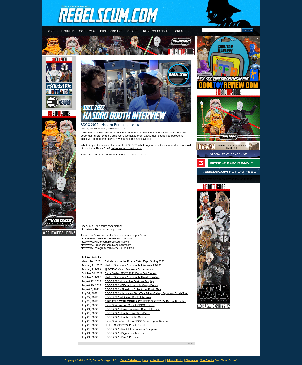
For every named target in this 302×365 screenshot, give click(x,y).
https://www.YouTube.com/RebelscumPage (106, 238)
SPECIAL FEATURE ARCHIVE (228, 154)
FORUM (178, 31)
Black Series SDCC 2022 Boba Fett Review (131, 273)
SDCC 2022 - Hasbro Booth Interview (110, 125)
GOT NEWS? (87, 31)
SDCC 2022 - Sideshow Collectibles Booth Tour (133, 289)
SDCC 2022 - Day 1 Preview (122, 337)
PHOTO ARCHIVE (111, 31)
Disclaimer (191, 360)
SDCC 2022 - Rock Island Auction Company (131, 329)
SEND (190, 343)
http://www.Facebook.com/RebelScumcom (106, 244)
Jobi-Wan (93, 129)
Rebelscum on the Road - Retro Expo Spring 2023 (134, 261)
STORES (132, 31)
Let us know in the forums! (126, 148)
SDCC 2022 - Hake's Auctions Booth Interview (132, 309)
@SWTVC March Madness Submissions (129, 269)
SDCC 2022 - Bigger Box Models (124, 333)
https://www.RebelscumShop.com (101, 229)
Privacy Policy (175, 360)
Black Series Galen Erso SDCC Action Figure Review (136, 321)
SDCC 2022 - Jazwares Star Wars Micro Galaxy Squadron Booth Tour (146, 293)
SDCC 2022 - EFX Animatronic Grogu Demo (131, 285)
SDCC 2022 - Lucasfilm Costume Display (129, 281)
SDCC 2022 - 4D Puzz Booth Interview (128, 297)
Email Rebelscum (130, 360)
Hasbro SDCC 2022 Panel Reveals (125, 325)
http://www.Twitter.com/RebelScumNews (105, 241)
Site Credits (207, 360)
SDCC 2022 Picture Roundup (145, 301)
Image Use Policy (153, 360)
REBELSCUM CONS (155, 31)
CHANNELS (66, 31)
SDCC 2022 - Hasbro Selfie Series (125, 317)
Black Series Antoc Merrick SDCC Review (130, 305)
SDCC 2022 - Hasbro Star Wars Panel (127, 313)
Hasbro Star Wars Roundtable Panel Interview (132, 277)
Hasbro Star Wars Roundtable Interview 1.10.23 (133, 265)
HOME (50, 31)
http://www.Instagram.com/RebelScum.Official (108, 248)
